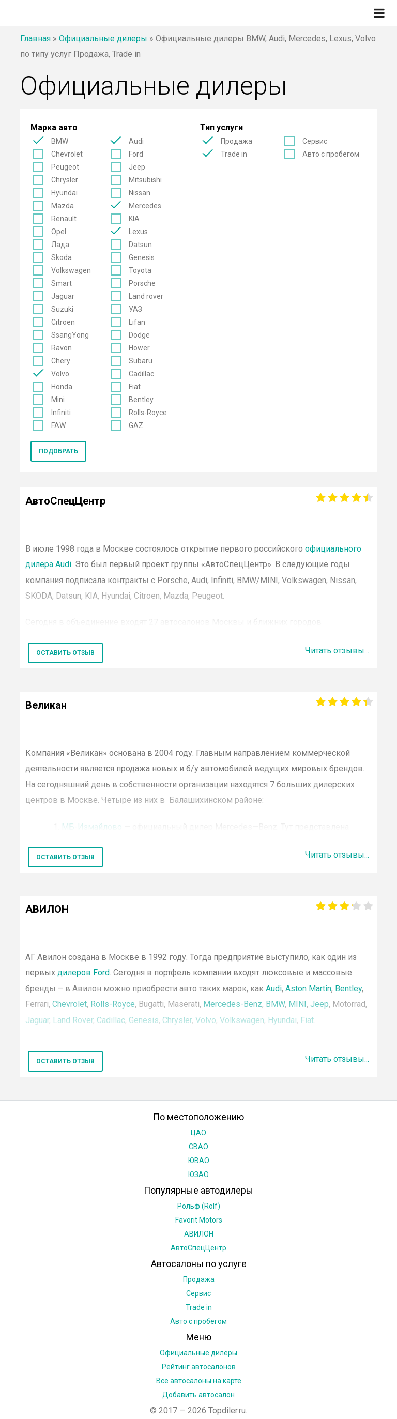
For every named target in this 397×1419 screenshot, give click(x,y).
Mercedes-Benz (232, 1004)
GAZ (136, 425)
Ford (136, 154)
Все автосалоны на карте (198, 1381)
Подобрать (58, 451)
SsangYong (70, 335)
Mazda (62, 206)
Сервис (314, 141)
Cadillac (141, 374)
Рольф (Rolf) (198, 1206)
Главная (35, 38)
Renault (64, 219)
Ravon (61, 348)
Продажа (236, 141)
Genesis (142, 257)
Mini (58, 399)
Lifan (137, 322)
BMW (59, 141)
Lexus (138, 231)
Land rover (146, 296)
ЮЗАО (198, 1174)
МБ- (92, 827)
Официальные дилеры (103, 38)
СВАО (198, 1146)
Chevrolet (67, 154)
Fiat (135, 387)
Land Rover (73, 1020)
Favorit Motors (198, 1220)
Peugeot (65, 167)
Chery (60, 361)
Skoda (61, 257)
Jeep (137, 167)
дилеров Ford (83, 973)
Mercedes (145, 206)
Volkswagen (71, 270)
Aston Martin (308, 989)
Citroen (63, 322)
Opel (58, 231)
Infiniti (61, 412)
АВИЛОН (198, 1234)
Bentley (141, 399)
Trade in (234, 154)
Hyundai (64, 193)
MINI (297, 1004)
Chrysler (64, 180)
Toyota (140, 270)
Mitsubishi (145, 180)
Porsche (142, 283)
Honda (61, 387)
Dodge (139, 335)
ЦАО (198, 1132)
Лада (60, 244)
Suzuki (62, 309)
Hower (139, 348)
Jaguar (62, 296)
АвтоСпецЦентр (198, 1248)
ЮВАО (198, 1160)
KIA (134, 219)
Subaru (140, 361)
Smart (61, 283)
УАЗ (135, 309)
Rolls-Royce (148, 412)
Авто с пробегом (330, 154)
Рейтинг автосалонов (199, 1367)
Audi (136, 141)
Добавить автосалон (198, 1395)
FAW (58, 425)
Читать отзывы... (337, 650)
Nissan (139, 193)
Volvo (60, 374)
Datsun (140, 244)
